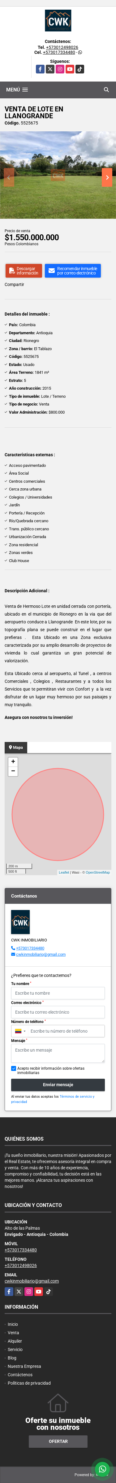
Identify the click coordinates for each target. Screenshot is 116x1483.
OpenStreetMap (98, 872)
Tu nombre (21, 983)
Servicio (15, 1349)
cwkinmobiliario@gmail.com (41, 954)
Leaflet (64, 872)
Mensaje (19, 1040)
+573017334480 (59, 52)
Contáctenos (20, 1374)
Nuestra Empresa (24, 1366)
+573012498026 (62, 47)
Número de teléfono (28, 1021)
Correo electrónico (27, 1002)
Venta (13, 1332)
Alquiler (15, 1341)
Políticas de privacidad (29, 1383)
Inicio (13, 1324)
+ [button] (13, 762)
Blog (12, 1357)
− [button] (13, 771)
